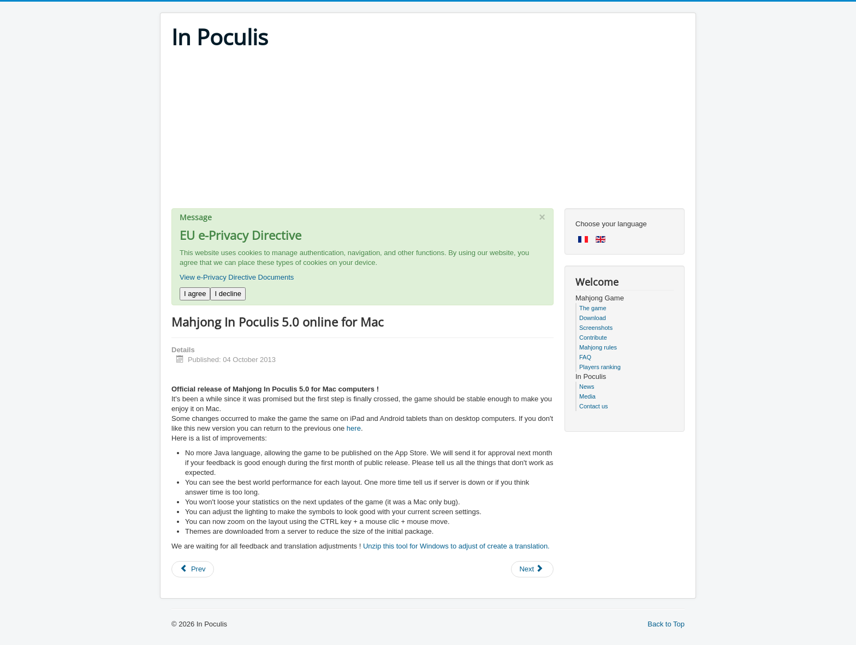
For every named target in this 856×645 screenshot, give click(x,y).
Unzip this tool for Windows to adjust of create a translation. (456, 546)
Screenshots (596, 327)
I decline (228, 294)
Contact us (593, 406)
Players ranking (600, 367)
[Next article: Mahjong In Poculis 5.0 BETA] (532, 569)
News (587, 386)
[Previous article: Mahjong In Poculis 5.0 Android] (192, 569)
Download (592, 318)
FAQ (585, 357)
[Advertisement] (428, 132)
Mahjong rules (598, 347)
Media (587, 396)
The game (593, 308)
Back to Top (666, 624)
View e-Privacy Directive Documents (237, 277)
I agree (195, 294)
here (354, 428)
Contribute (593, 337)
